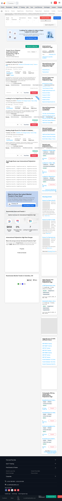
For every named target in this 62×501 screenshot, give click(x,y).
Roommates (9, 8)
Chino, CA (44, 447)
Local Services (38, 8)
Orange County (27, 100)
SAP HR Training (46, 355)
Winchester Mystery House (49, 115)
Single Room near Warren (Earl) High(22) (36, 175)
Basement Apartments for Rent (49, 101)
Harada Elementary (15, 85)
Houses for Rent (46, 95)
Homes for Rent (46, 92)
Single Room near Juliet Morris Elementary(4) (37, 184)
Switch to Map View (32, 46)
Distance (34, 51)
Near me (7, 11)
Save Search (57, 18)
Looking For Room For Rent (14, 62)
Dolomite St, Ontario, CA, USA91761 (51, 301)
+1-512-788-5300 (11, 481)
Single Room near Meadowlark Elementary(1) (26, 186)
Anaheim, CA (19, 132)
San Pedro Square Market (49, 120)
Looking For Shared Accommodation (51, 176)
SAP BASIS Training (47, 343)
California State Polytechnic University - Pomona (49, 134)
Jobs (27, 8)
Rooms (13, 11)
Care (31, 8)
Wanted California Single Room (20, 13)
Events (2, 8)
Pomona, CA (52, 54)
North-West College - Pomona (49, 138)
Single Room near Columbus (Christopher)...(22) (37, 166)
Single (44, 401)
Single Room (7, 18)
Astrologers (47, 8)
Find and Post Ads (31, 460)
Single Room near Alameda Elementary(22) (15, 166)
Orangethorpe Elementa (51, 147)
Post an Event (34, 473)
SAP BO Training (46, 348)
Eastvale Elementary (26, 85)
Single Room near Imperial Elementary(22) (36, 170)
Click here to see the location (47, 57)
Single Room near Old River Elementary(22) (15, 179)
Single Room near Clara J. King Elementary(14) (27, 181)
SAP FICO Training (46, 350)
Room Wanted (9, 73)
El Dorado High (49, 117)
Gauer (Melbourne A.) (39, 147)
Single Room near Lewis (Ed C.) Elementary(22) (27, 179)
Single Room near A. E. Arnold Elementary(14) (16, 181)
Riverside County (29, 64)
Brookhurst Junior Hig (27, 147)
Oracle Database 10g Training (49, 361)
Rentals (15, 8)
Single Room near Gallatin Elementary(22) (36, 168)
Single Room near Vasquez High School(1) (15, 186)
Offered (49, 401)
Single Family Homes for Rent (49, 90)
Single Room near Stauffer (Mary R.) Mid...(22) (16, 177)
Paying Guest (38, 11)
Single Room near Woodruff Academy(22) (36, 179)
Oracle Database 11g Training (49, 359)
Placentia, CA (20, 100)
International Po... (22, 18)
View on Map (34, 100)
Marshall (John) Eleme (16, 147)
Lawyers (54, 8)
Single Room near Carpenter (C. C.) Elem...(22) (26, 166)
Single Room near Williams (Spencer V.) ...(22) (26, 177)
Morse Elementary (15, 117)
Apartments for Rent (47, 83)
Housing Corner (47, 197)
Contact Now (52, 158)
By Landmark (14, 18)
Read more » (47, 215)
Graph (29, 280)
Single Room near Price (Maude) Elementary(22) (16, 173)
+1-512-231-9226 (20, 481)
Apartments (46, 11)
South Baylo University (18, 146)
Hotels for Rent (46, 99)
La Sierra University (17, 83)
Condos (53, 11)
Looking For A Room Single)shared (51, 150)
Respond (34, 92)
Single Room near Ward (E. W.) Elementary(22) (26, 175)
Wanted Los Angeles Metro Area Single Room (38, 13)
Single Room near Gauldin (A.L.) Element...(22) (16, 170)
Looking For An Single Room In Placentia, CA (19, 98)
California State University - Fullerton (21, 115)
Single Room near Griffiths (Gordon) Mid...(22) (26, 170)
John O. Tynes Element (39, 117)
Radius (29, 18)
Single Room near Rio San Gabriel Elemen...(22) (37, 173)
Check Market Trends (29, 205)
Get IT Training (31, 464)
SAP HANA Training (47, 352)
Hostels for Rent (46, 97)
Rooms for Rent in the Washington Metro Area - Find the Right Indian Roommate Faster (49, 200)
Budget (36, 18)
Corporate (31, 476)
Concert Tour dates (35, 471)
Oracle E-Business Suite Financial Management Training (49, 364)
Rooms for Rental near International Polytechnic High (49, 190)
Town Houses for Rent (47, 88)
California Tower (47, 122)
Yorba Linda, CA (44, 409)
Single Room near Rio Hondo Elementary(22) (26, 173)
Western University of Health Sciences (49, 136)
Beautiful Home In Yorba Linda (49, 400)
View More (26, 92)
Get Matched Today (31, 38)
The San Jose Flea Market (49, 113)
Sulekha (4, 3)
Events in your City (10, 471)
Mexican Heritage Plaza (49, 118)
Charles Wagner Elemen (26, 117)
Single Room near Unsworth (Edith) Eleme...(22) (37, 177)
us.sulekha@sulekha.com (13, 484)
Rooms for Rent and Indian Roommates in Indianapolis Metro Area (49, 237)
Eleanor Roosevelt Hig (49, 85)
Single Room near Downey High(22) (14, 168)
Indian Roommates (9, 13)
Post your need (51, 496)
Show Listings (45, 17)
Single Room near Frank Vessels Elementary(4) (27, 184)
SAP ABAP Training (47, 345)
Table (35, 280)
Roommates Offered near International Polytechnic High (50, 452)
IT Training (22, 8)
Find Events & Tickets (31, 467)
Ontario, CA (44, 159)
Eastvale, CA (21, 64)
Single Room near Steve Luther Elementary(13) (16, 184)
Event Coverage (10, 473)
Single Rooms (20, 11)
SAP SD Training (46, 357)
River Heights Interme (37, 85)
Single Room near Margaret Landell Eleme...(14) (37, 181)
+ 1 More (12, 75)
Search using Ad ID (49, 24)
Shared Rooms (29, 11)
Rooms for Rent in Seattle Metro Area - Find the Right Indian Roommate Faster (49, 219)
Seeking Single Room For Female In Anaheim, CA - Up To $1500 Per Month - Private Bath (20, 130)
